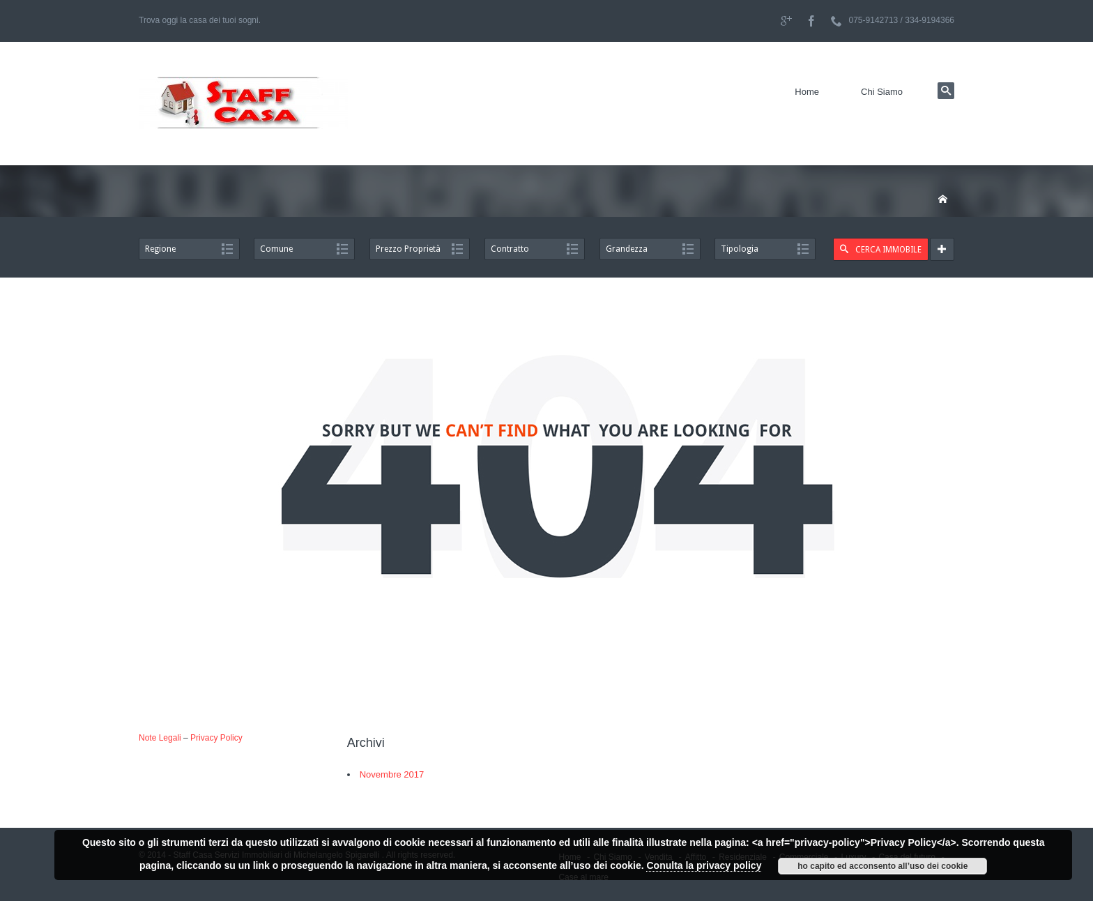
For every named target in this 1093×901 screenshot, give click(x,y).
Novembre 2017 (392, 774)
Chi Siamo (882, 91)
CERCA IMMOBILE (881, 250)
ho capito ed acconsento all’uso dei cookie (882, 866)
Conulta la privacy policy (703, 865)
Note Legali (160, 738)
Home (807, 91)
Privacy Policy (216, 738)
